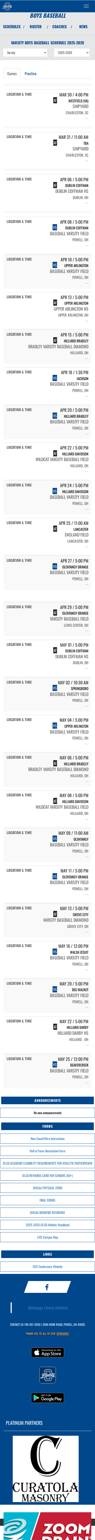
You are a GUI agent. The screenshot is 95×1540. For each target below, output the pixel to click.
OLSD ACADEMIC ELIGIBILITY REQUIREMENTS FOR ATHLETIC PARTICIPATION (47, 1163)
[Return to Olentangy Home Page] (7, 6)
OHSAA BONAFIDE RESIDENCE (47, 1212)
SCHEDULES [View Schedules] (12, 26)
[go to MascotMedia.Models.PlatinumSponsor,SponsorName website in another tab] (47, 1469)
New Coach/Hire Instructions (48, 1138)
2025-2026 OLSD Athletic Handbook (48, 1224)
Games (12, 73)
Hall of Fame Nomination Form (48, 1150)
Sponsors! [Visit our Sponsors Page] (62, 1333)
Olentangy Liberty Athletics (48, 1307)
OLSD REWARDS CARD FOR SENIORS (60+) (47, 1175)
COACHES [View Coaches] (59, 26)
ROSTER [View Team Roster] (36, 26)
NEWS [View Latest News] (83, 26)
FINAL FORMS (47, 1200)
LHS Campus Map (47, 1237)
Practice (31, 73)
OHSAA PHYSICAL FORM (47, 1187)
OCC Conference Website (47, 1266)
